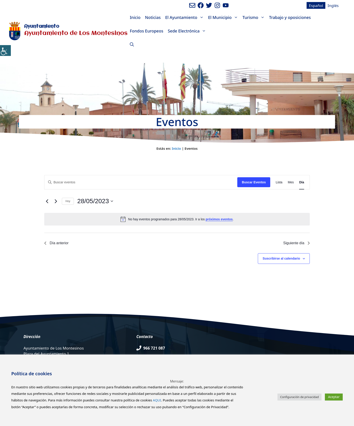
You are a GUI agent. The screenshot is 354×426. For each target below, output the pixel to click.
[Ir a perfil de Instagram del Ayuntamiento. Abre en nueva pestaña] (217, 5)
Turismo (254, 17)
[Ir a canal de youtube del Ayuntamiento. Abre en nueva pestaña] (225, 5)
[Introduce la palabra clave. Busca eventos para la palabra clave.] (140, 182)
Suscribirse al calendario (281, 258)
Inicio (135, 17)
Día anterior (56, 243)
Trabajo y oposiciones (290, 17)
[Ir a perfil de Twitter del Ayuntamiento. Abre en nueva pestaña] (209, 5)
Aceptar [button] (334, 397)
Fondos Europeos (146, 31)
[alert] (177, 219)
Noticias (153, 17)
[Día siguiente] (55, 201)
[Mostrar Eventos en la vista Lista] (279, 182)
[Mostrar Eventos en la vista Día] (301, 182)
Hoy (67, 201)
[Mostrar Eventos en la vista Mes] (291, 182)
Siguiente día (296, 243)
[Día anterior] (47, 201)
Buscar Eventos (254, 182)
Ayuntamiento (41, 26)
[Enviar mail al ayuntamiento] (192, 5)
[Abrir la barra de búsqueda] (132, 44)
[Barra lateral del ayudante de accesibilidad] (5, 50)
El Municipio (224, 17)
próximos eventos (219, 219)
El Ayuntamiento (185, 17)
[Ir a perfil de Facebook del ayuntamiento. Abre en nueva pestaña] (200, 5)
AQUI (157, 400)
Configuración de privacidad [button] (299, 397)
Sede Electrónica (188, 31)
